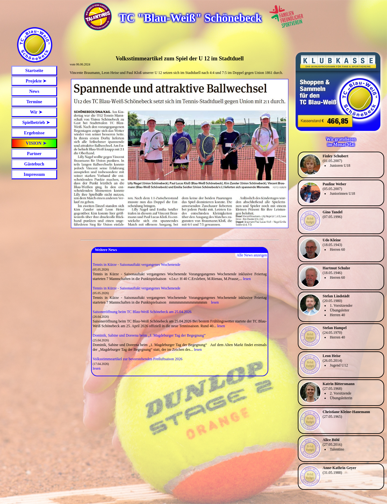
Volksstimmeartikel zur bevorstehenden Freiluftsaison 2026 (138, 359)
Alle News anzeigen (252, 255)
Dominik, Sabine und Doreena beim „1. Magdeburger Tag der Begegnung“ (149, 335)
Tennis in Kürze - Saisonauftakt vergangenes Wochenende (136, 264)
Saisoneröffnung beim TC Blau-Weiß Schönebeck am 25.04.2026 (142, 312)
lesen (247, 279)
